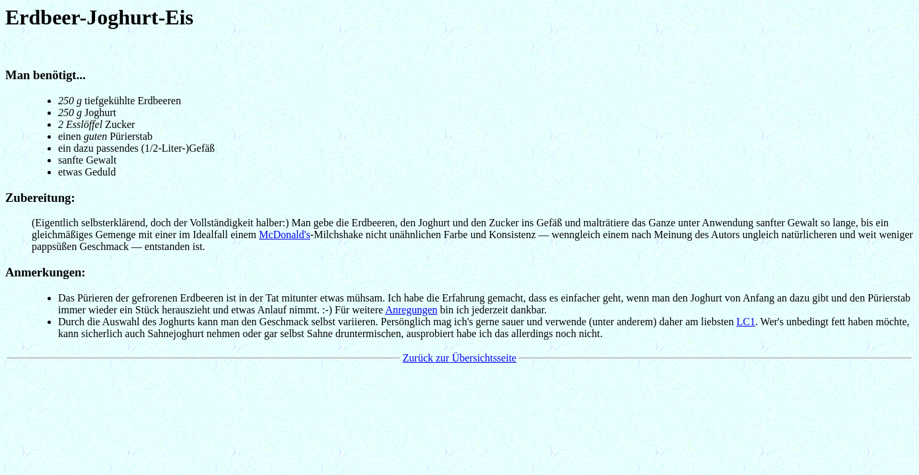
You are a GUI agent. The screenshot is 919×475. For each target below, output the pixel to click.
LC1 (745, 321)
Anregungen (411, 309)
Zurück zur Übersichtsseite (459, 358)
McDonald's (284, 234)
